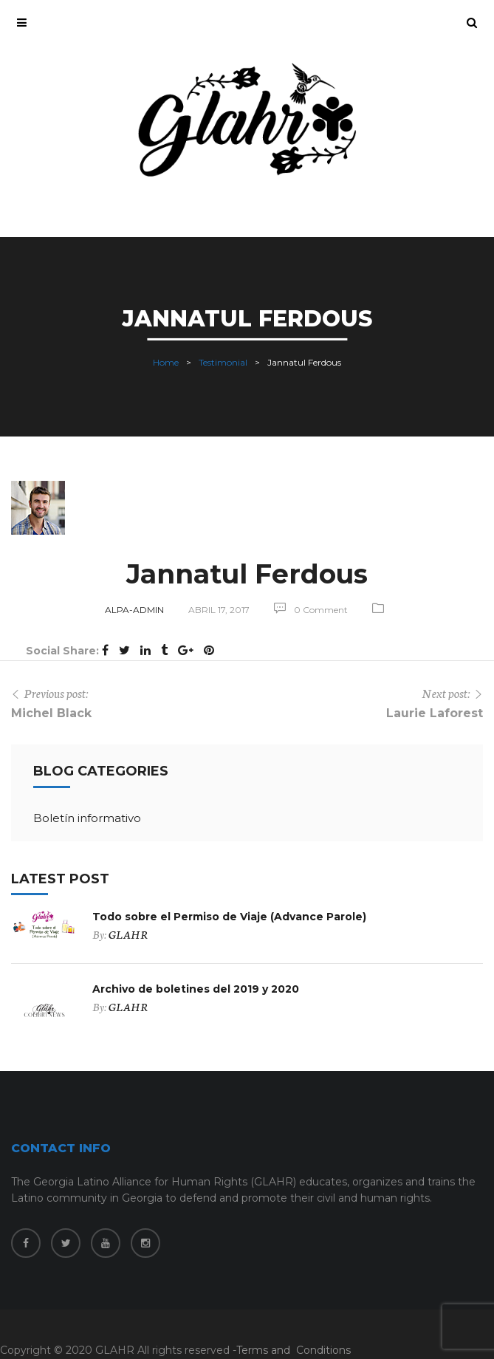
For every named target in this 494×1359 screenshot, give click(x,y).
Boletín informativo (87, 818)
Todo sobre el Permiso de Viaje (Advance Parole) (229, 916)
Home (166, 361)
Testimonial (223, 361)
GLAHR (128, 934)
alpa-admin (134, 609)
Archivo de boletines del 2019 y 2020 (195, 989)
